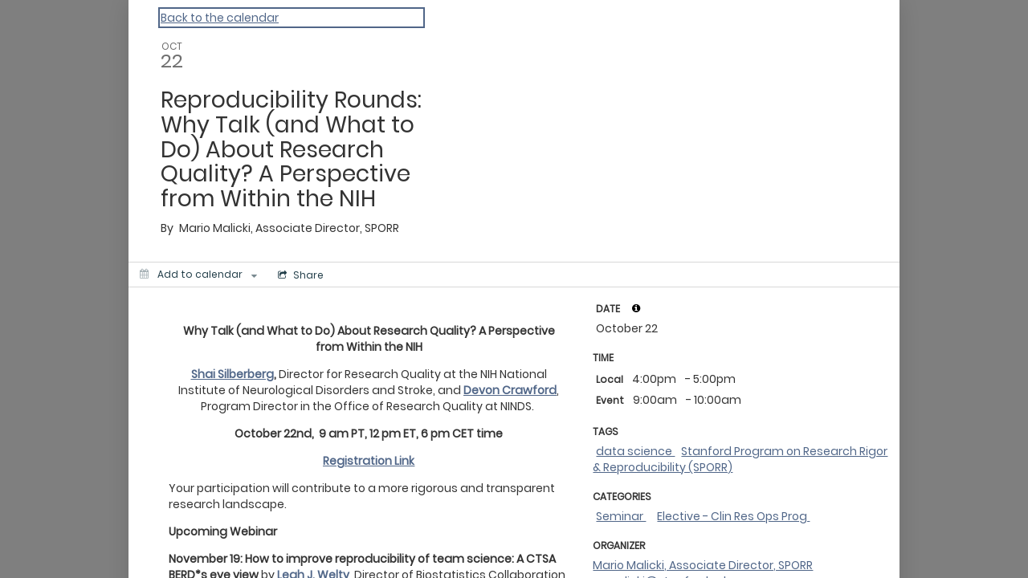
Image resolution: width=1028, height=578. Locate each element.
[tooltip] (636, 308)
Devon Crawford (510, 390)
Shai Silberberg (232, 374)
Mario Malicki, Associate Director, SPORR (703, 565)
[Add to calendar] (198, 275)
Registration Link (368, 461)
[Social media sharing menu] (300, 275)
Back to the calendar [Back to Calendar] (220, 18)
